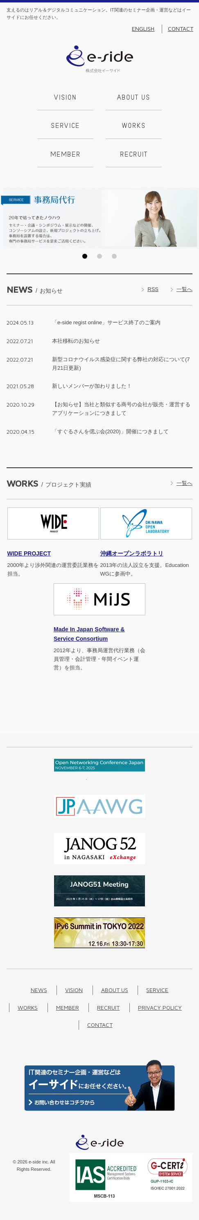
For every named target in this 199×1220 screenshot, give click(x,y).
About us (133, 98)
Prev (8, 218)
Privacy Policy (160, 1007)
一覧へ (184, 289)
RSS (152, 289)
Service (65, 126)
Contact (180, 29)
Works (134, 126)
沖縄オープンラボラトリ (131, 553)
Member (65, 155)
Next (190, 218)
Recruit (133, 155)
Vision (65, 98)
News (39, 989)
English (143, 29)
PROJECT (29, 553)
